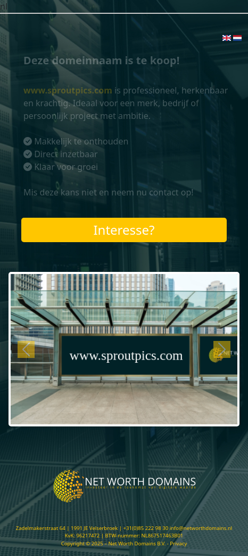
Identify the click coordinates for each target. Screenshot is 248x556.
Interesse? (123, 229)
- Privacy (177, 543)
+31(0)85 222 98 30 (146, 528)
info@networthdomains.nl (201, 528)
